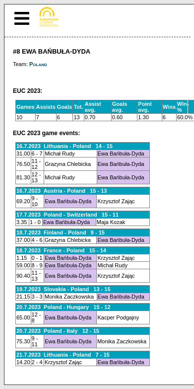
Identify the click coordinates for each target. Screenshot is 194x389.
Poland (38, 64)
